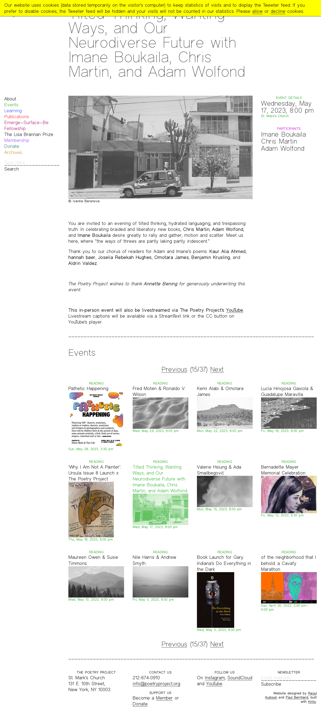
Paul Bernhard (297, 697)
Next (217, 369)
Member (164, 698)
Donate (11, 146)
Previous (174, 369)
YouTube (234, 310)
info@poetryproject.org (156, 683)
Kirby (312, 701)
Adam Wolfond (282, 148)
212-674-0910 (146, 677)
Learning (13, 110)
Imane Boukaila (283, 134)
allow (257, 11)
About (10, 98)
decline (278, 11)
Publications (16, 116)
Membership (16, 140)
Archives (13, 152)
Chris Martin (279, 141)
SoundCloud (239, 677)
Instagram (215, 677)
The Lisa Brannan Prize (28, 134)
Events (11, 104)
